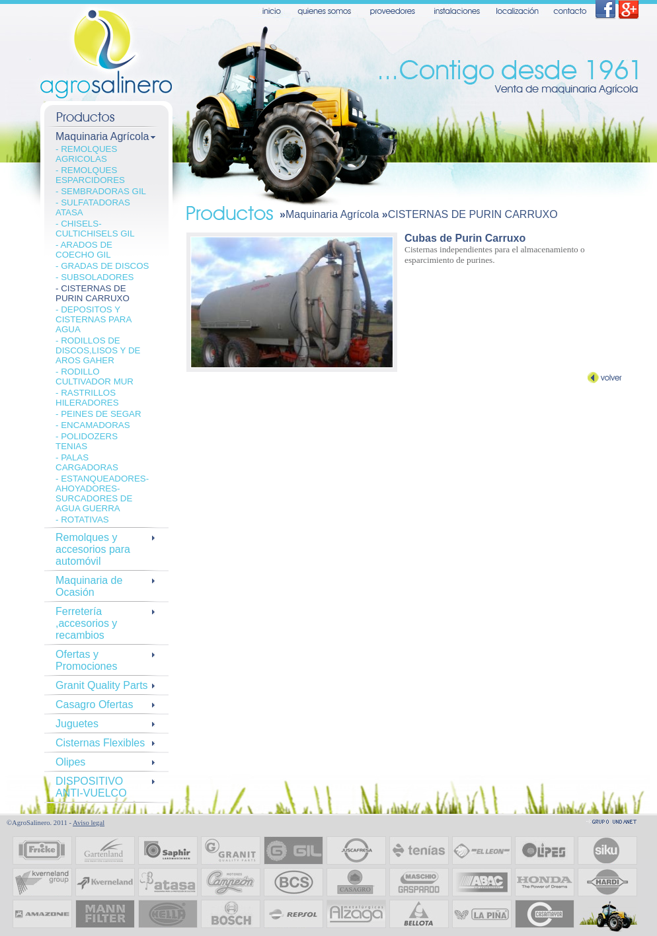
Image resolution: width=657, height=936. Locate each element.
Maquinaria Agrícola (332, 214)
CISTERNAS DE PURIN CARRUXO (473, 214)
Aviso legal (88, 822)
